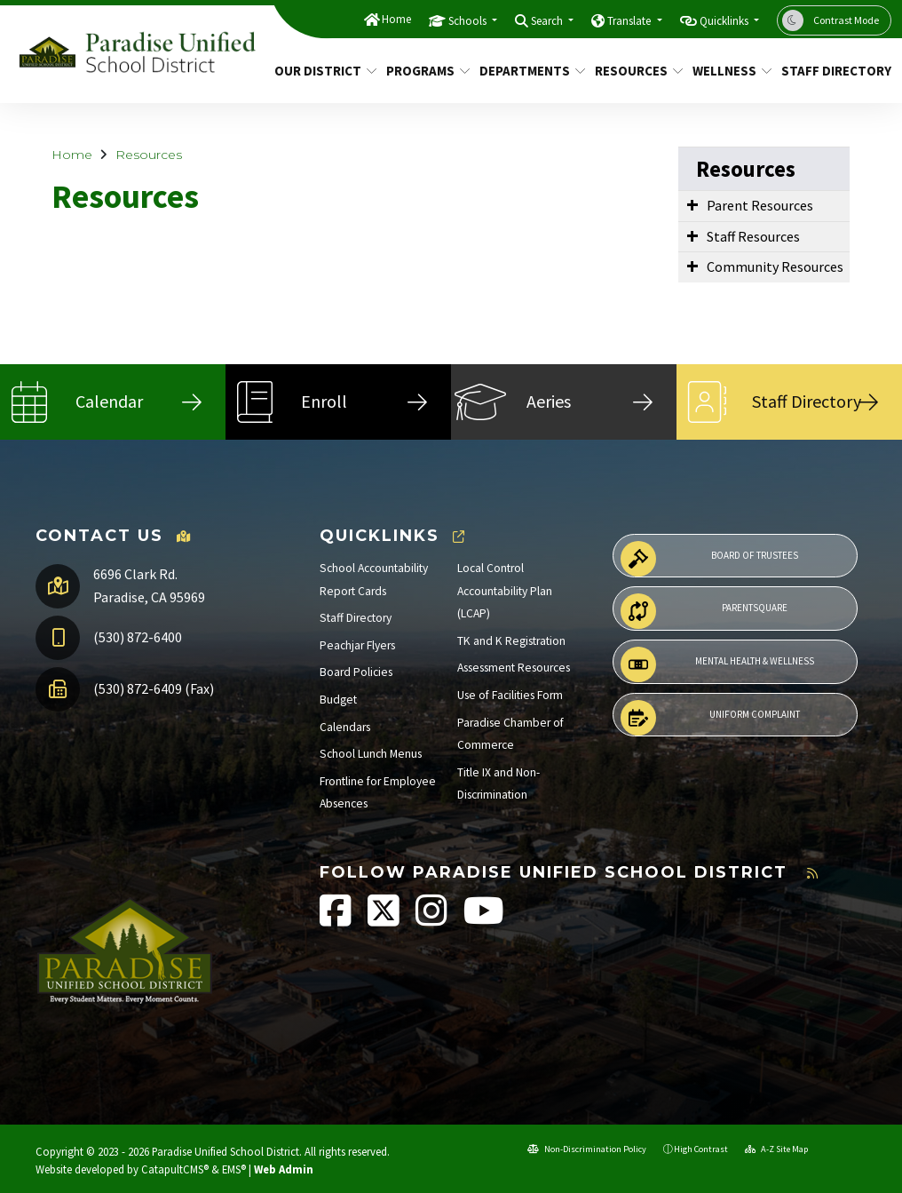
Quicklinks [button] (725, 20)
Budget (338, 699)
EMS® (234, 1169)
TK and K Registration (511, 640)
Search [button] (548, 20)
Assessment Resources (513, 667)
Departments (526, 70)
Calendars (345, 727)
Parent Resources (760, 205)
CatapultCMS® (175, 1169)
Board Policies (356, 672)
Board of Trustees (709, 559)
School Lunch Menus (371, 753)
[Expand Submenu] (692, 204)
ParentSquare (704, 611)
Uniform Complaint (710, 718)
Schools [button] (468, 20)
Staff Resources (753, 236)
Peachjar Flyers (357, 645)
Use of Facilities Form (510, 695)
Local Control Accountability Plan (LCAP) (504, 591)
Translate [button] (630, 20)
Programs (424, 70)
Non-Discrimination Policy (586, 1149)
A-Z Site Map (776, 1149)
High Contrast (701, 1149)
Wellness (728, 70)
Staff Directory (830, 70)
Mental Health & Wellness (717, 664)
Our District (320, 70)
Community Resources (775, 266)
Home (396, 19)
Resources (634, 70)
